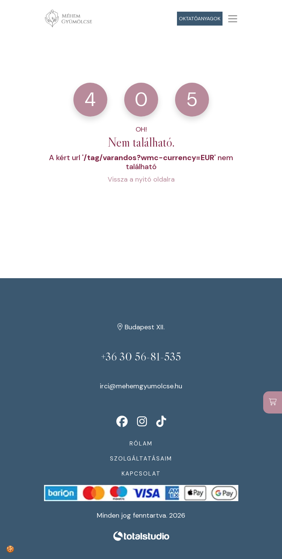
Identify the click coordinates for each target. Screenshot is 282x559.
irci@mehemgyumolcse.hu (141, 386)
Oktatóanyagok (200, 18)
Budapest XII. (141, 327)
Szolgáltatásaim (141, 458)
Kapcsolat (141, 473)
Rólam (141, 443)
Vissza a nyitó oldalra (141, 179)
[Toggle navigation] (232, 19)
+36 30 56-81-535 (141, 356)
